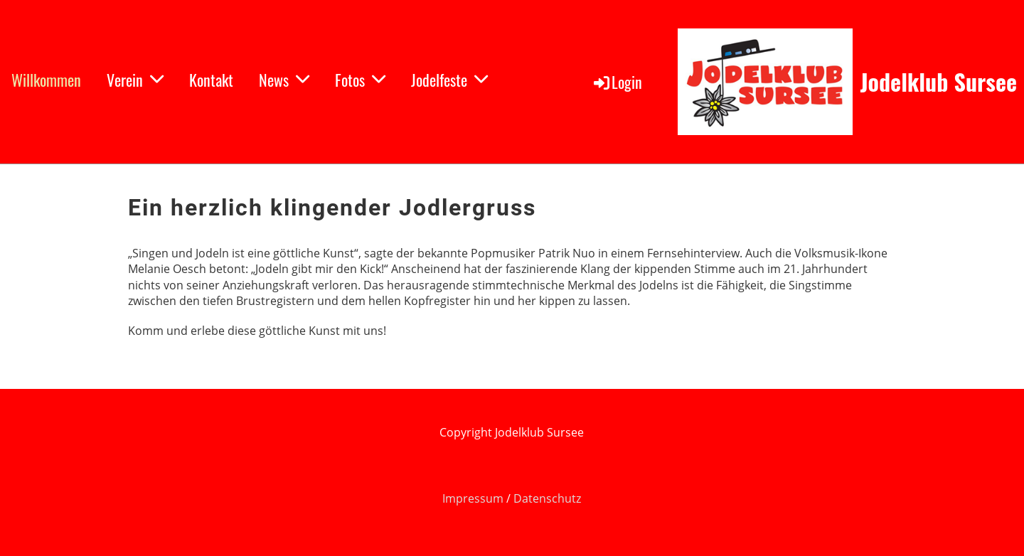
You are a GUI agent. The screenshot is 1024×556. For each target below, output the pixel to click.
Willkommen (46, 79)
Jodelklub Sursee (938, 82)
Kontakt (211, 79)
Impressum (474, 498)
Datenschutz (547, 498)
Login (617, 81)
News (284, 79)
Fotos (360, 79)
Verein (135, 79)
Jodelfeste (449, 79)
